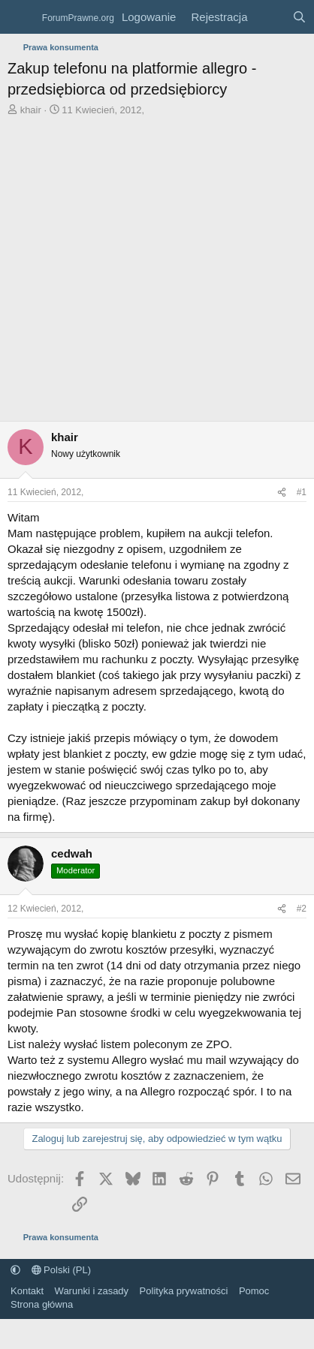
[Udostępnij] (281, 492)
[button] (15, 1270)
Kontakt (27, 1290)
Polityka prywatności (184, 1290)
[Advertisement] (141, 272)
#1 (301, 492)
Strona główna (42, 1304)
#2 (301, 908)
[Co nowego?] (269, 17)
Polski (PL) (61, 1269)
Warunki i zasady (92, 1290)
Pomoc (254, 1290)
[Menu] (20, 17)
